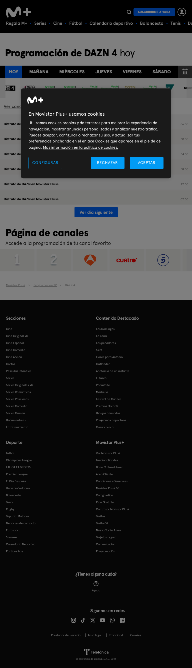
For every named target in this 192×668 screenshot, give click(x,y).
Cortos (10, 364)
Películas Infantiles (18, 371)
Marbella (102, 392)
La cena (101, 336)
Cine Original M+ (17, 336)
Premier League (17, 474)
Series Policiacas (17, 399)
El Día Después (16, 481)
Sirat (99, 350)
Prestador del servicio (65, 635)
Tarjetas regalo (106, 537)
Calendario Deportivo (20, 544)
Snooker (11, 537)
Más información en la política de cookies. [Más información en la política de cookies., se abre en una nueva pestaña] (80, 147)
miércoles (71, 72)
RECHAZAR (107, 162)
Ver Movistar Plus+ (108, 453)
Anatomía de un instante (112, 371)
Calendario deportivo (111, 23)
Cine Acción (14, 357)
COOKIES (135, 635)
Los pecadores (106, 343)
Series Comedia (16, 406)
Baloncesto (152, 23)
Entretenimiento (17, 427)
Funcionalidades (107, 460)
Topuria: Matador (17, 516)
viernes (132, 72)
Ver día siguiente (96, 212)
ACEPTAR (147, 162)
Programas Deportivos (111, 420)
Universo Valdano (18, 488)
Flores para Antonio (109, 357)
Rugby (10, 509)
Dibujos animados (108, 413)
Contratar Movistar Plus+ (113, 509)
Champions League (19, 460)
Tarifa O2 (102, 523)
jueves (104, 72)
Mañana (38, 72)
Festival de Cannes (108, 399)
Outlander (103, 364)
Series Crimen (15, 413)
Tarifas (100, 516)
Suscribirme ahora (154, 12)
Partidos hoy (14, 551)
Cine (57, 23)
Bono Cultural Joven (110, 467)
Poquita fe (103, 385)
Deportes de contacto (21, 523)
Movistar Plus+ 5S (107, 488)
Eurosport (13, 530)
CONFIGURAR (45, 162)
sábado (161, 72)
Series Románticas (18, 392)
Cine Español (15, 343)
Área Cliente (104, 474)
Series (40, 23)
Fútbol (75, 23)
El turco (101, 378)
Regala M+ (16, 23)
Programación (105, 551)
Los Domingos (105, 329)
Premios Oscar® (107, 406)
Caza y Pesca (105, 427)
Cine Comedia (15, 350)
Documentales (16, 420)
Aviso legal (95, 635)
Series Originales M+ (20, 385)
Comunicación (106, 544)
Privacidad (116, 635)
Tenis (175, 23)
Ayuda (96, 586)
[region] (96, 134)
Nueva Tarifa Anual (109, 530)
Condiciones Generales (112, 481)
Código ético (104, 495)
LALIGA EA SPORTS (18, 467)
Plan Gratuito (105, 502)
